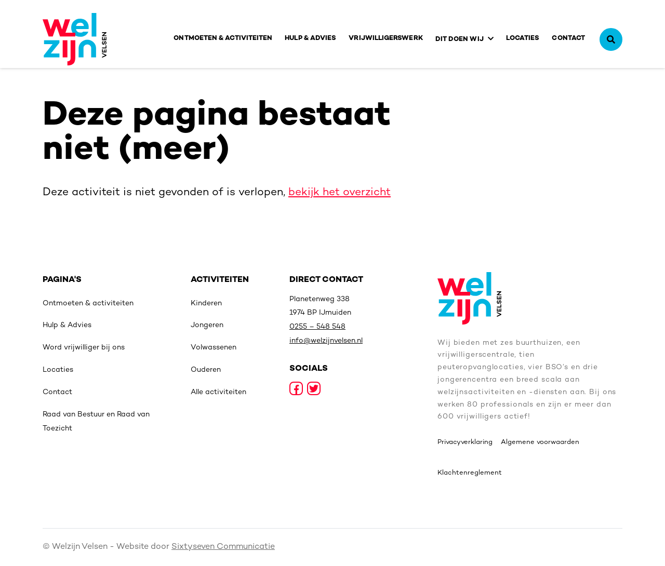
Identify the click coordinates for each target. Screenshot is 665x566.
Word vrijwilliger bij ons (84, 348)
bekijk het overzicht (339, 192)
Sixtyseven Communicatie (223, 547)
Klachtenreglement (469, 473)
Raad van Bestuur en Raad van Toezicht (96, 422)
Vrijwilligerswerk (385, 38)
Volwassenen (213, 348)
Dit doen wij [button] (459, 39)
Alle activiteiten (218, 392)
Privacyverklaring (465, 442)
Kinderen (206, 303)
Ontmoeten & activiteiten (223, 38)
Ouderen (206, 370)
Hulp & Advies (310, 38)
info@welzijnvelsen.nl (326, 341)
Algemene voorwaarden (540, 442)
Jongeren (207, 325)
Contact (568, 38)
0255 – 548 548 (317, 327)
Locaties (523, 38)
